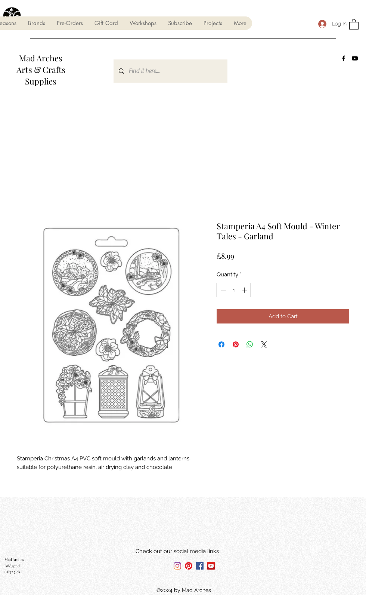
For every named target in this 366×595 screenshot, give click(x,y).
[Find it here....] (170, 71)
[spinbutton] (234, 290)
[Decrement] (223, 290)
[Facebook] (343, 58)
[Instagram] (177, 566)
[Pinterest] (188, 566)
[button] (36, 23)
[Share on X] (264, 344)
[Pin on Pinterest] (235, 344)
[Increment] (245, 290)
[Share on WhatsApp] (249, 344)
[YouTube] (355, 58)
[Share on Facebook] (221, 344)
